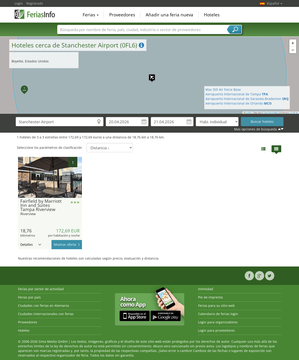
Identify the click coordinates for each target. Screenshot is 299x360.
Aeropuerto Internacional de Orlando (238, 103)
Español (274, 3)
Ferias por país (29, 297)
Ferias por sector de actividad (41, 289)
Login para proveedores (216, 330)
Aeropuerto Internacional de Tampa (236, 94)
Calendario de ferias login (218, 314)
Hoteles (212, 15)
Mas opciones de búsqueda (255, 129)
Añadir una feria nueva (169, 15)
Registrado (34, 3)
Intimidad (205, 289)
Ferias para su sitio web (216, 305)
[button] (149, 75)
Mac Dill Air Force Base (223, 89)
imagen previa (20, 177)
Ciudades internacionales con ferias (46, 314)
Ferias (91, 15)
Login (19, 3)
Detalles (30, 244)
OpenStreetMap (271, 112)
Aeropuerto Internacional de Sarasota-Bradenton (247, 99)
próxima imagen (79, 177)
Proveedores (122, 15)
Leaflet (248, 112)
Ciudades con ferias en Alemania (43, 305)
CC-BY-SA (294, 112)
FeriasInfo (38, 14)
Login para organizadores (218, 322)
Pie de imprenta (210, 297)
